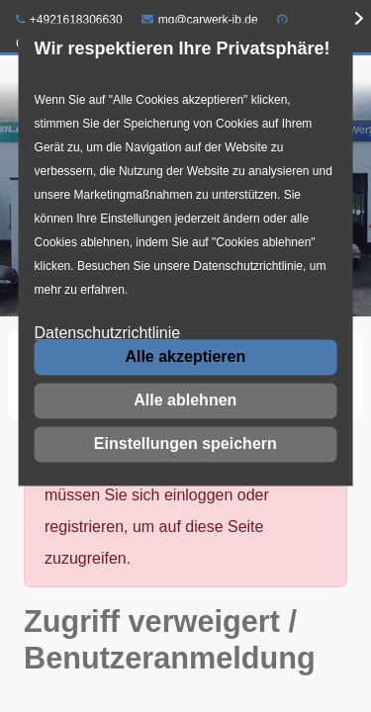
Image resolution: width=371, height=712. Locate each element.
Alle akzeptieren (185, 356)
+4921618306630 (69, 20)
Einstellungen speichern (185, 443)
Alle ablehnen (185, 400)
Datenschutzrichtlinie (108, 333)
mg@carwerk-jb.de (199, 20)
